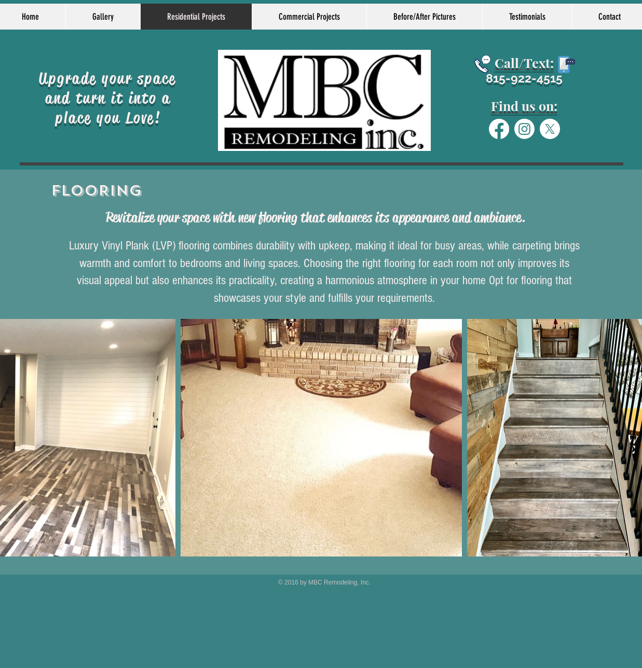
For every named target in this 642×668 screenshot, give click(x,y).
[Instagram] (524, 129)
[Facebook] (499, 129)
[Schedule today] (483, 64)
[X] (550, 129)
